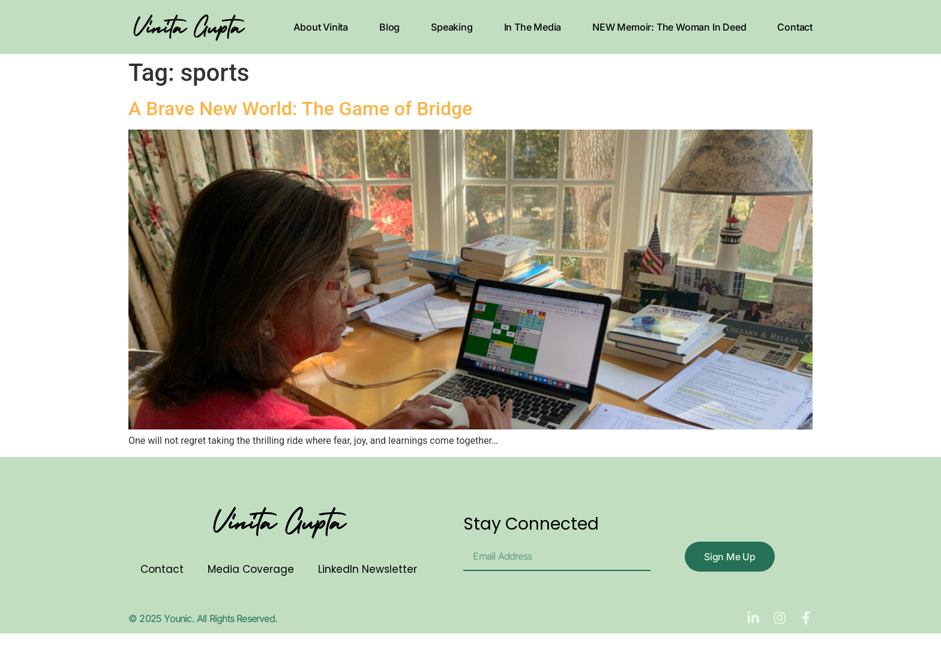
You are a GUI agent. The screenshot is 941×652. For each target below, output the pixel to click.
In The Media (533, 27)
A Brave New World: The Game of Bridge (300, 108)
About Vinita (320, 27)
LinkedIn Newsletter (367, 569)
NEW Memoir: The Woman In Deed (669, 27)
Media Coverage (251, 569)
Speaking (451, 27)
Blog (389, 27)
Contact (795, 27)
